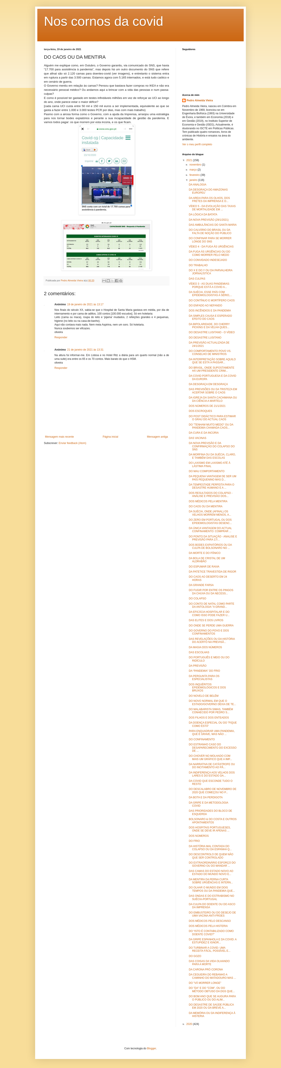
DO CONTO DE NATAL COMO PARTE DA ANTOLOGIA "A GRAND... (211, 605)
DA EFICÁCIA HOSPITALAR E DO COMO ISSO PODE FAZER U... (209, 613)
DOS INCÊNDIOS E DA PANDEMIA (210, 310)
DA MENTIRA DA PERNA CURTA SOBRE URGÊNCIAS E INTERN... (211, 881)
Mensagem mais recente (59, 436)
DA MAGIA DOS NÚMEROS (205, 647)
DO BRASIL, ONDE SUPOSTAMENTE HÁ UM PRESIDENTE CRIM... (211, 369)
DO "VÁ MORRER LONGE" (205, 982)
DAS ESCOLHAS (199, 652)
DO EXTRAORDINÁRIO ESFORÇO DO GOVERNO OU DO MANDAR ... (212, 864)
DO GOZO (195, 956)
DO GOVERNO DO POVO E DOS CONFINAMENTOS (209, 632)
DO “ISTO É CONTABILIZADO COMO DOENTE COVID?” (211, 933)
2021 (189, 160)
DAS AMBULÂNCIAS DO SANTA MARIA (213, 224)
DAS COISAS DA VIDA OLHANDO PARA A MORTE (209, 963)
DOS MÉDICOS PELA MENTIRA (208, 501)
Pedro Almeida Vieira (200, 100)
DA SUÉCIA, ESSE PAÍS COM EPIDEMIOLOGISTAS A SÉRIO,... (210, 294)
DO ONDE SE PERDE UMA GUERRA (211, 625)
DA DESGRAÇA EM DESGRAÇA (208, 384)
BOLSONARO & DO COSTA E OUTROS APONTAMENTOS (213, 821)
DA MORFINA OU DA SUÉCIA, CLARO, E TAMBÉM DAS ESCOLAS (212, 456)
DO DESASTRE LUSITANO (205, 337)
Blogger (151, 1048)
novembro (195, 164)
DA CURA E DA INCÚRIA (204, 432)
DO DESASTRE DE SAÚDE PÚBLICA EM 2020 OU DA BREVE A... (211, 1006)
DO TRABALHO (198, 265)
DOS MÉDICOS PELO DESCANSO (210, 920)
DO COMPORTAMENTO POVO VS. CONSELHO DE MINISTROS (210, 352)
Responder (60, 337)
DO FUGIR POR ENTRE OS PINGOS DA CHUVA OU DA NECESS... (211, 592)
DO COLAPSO (197, 598)
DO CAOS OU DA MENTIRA (205, 506)
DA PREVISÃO (198, 665)
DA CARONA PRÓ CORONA (206, 969)
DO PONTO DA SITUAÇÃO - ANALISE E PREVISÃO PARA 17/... (213, 538)
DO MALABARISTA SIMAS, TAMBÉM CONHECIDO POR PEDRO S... (211, 711)
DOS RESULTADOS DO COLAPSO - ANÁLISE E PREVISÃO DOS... (210, 494)
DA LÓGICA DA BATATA (203, 214)
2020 (189, 1024)
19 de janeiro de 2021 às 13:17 (85, 304)
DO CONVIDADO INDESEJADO (208, 260)
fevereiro (194, 174)
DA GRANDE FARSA (201, 585)
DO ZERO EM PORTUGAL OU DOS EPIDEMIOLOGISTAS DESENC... (210, 521)
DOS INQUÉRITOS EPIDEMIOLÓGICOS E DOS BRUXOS (207, 687)
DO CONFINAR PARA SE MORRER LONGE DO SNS (210, 240)
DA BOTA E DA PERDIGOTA (206, 797)
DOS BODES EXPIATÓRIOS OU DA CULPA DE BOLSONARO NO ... (210, 546)
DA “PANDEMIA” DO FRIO (204, 670)
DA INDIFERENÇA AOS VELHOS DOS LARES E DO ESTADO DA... (212, 774)
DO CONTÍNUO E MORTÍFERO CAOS (212, 300)
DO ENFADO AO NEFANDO (205, 305)
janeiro (193, 180)
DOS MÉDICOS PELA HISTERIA (208, 926)
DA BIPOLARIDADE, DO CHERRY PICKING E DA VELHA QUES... (209, 326)
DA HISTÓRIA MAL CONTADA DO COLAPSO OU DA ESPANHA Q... (210, 848)
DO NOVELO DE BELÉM (203, 695)
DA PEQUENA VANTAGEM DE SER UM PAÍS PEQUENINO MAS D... (212, 478)
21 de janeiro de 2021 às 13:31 (85, 349)
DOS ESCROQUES (200, 411)
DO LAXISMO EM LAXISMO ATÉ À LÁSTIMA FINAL (209, 464)
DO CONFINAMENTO (202, 739)
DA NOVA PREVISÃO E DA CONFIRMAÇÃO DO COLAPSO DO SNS (212, 446)
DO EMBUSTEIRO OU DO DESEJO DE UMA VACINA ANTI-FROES (212, 914)
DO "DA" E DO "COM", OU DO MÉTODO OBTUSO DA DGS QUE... (212, 989)
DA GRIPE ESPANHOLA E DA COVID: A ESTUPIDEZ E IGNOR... (212, 941)
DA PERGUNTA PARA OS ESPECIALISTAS (204, 678)
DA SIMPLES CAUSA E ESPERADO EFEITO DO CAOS (210, 317)
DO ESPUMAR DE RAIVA (204, 566)
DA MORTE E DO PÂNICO (204, 553)
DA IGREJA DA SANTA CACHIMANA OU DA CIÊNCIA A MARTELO (213, 399)
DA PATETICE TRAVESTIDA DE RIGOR (212, 571)
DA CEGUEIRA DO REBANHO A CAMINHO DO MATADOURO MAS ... (212, 976)
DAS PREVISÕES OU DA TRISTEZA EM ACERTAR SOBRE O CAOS (213, 391)
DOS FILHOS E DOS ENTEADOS (209, 717)
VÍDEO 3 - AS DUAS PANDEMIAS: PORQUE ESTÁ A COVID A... (209, 285)
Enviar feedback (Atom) (72, 443)
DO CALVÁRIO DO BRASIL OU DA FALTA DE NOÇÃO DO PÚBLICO (210, 231)
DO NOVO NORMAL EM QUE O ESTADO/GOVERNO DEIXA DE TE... (212, 702)
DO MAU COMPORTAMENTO (207, 471)
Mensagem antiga (157, 436)
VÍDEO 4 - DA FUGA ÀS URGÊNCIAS (211, 246)
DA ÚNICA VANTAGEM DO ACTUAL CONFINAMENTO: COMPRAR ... (210, 530)
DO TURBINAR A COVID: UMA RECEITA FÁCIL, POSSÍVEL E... (210, 949)
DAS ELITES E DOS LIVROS (206, 620)
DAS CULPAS (197, 278)
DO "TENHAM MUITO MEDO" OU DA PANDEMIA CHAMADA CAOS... (211, 426)
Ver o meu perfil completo (197, 144)
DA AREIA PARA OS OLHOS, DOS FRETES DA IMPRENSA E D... (209, 199)
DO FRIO (194, 840)
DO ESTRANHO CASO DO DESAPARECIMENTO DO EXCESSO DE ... (212, 747)
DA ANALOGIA (197, 184)
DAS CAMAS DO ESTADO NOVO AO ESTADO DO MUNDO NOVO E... (211, 873)
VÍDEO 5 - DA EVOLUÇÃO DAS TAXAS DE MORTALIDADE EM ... (212, 208)
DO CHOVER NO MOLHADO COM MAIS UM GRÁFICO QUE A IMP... (210, 757)
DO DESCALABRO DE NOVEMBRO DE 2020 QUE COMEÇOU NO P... (212, 791)
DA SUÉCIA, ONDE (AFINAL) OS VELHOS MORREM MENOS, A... (210, 513)
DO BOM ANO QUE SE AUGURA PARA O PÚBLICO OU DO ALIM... (212, 998)
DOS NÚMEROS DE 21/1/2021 (207, 406)
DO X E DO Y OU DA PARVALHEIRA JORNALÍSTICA (210, 272)
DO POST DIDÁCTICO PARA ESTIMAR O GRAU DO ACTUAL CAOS (212, 418)
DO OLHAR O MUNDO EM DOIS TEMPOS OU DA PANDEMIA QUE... (212, 889)
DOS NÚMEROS (199, 835)
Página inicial (110, 436)
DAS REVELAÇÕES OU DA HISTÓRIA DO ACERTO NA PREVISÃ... (212, 640)
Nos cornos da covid (103, 21)
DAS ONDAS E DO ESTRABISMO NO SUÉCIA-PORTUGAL (211, 897)
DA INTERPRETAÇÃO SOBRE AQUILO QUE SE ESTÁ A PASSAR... (212, 361)
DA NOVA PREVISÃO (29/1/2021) (209, 219)
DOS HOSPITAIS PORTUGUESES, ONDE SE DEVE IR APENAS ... (210, 829)
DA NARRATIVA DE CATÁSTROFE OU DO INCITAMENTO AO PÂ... (212, 766)
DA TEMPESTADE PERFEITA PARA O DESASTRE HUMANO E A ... (211, 486)
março (193, 169)
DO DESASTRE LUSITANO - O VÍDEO (212, 332)
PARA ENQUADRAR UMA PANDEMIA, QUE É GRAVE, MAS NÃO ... (212, 733)
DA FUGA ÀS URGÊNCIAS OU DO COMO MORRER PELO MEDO (209, 253)
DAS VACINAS (197, 438)
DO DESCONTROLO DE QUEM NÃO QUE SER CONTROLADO (211, 856)
